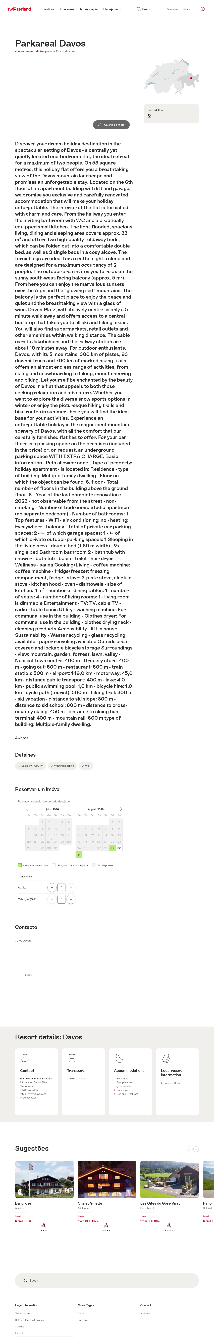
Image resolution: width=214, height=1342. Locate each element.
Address (145, 1313)
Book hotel (123, 1078)
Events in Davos (172, 1083)
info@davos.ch (28, 1097)
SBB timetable (78, 1078)
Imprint (19, 1333)
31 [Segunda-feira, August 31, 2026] (79, 854)
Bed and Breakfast (127, 1093)
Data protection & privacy (29, 1320)
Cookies (19, 1326)
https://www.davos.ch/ (33, 1093)
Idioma (188, 8)
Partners (82, 1320)
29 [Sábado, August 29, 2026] (112, 848)
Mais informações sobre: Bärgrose (44, 1202)
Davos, (60, 51)
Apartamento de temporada (35, 51)
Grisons (70, 51)
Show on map (171, 77)
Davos (72, 1037)
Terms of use (22, 1313)
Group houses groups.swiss (124, 1084)
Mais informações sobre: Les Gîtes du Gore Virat (169, 1202)
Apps (81, 1313)
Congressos (173, 9)
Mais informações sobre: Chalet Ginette (107, 1202)
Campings (122, 1090)
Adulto (22, 887)
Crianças (28, 899)
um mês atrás (29, 809)
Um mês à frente (119, 809)
